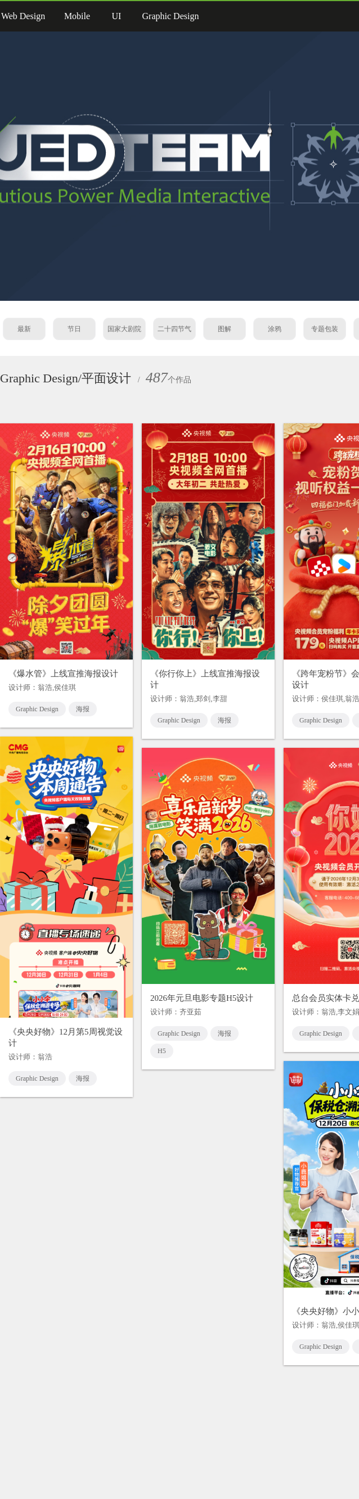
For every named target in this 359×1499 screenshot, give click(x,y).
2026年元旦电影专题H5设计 (201, 998)
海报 (82, 709)
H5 (162, 1051)
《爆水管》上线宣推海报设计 (63, 673)
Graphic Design (37, 709)
